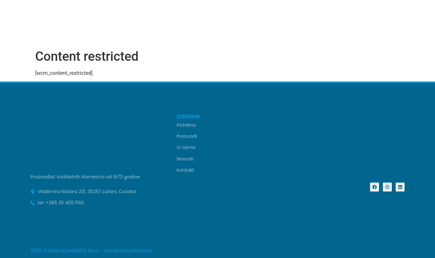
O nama (186, 147)
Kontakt (185, 170)
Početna (186, 125)
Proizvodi (187, 136)
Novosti (185, 159)
